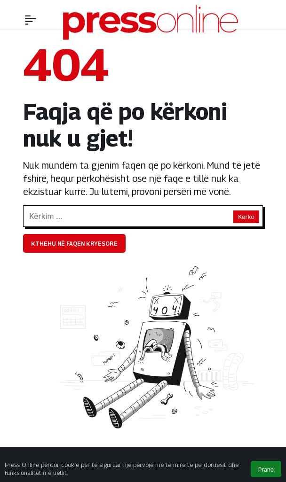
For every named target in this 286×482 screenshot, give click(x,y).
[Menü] (30, 18)
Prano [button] (266, 469)
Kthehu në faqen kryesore (74, 243)
